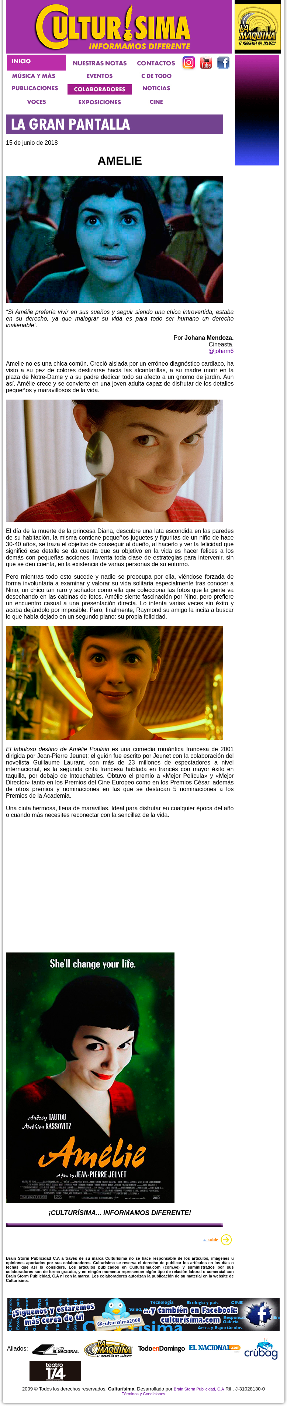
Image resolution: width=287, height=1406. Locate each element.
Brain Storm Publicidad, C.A (199, 1389)
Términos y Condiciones (143, 1394)
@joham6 (221, 351)
